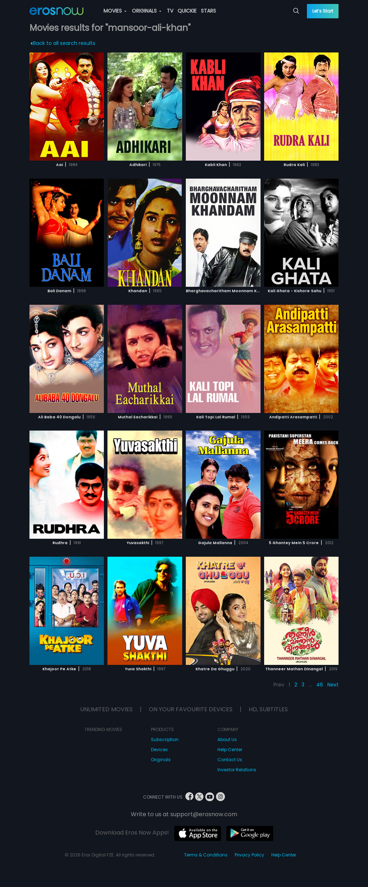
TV (170, 10)
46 (319, 684)
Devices (159, 749)
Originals (161, 760)
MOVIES (115, 10)
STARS (208, 10)
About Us (227, 739)
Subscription (165, 739)
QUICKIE (187, 10)
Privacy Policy (249, 855)
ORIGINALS (146, 10)
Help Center (229, 749)
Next (333, 684)
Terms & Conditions (205, 855)
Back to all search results (62, 43)
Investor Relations (236, 770)
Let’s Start (322, 11)
